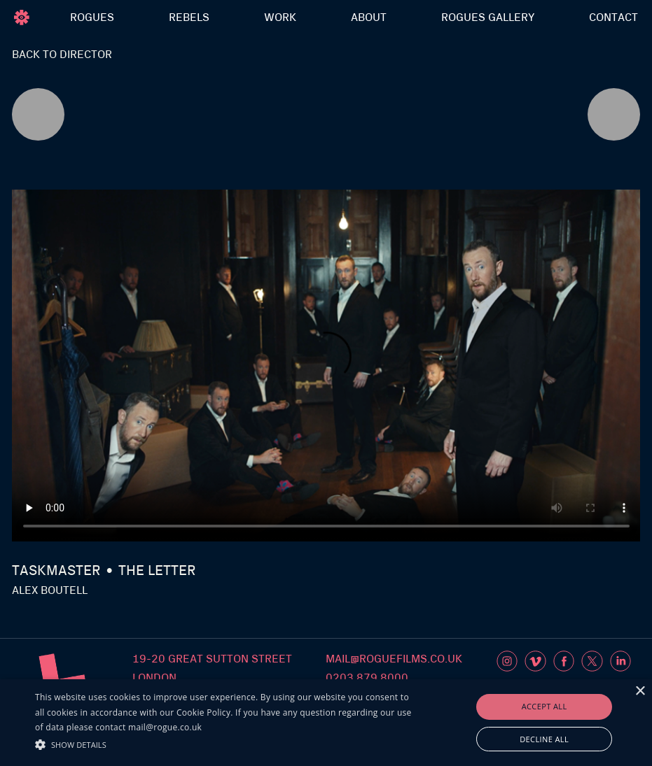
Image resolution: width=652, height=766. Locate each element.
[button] (224, 743)
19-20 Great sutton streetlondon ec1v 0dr (212, 677)
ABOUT (369, 17)
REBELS (189, 17)
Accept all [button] (544, 706)
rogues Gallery (487, 17)
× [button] (639, 691)
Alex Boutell (50, 590)
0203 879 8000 (367, 678)
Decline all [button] (544, 739)
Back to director (62, 54)
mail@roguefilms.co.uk (394, 659)
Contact (613, 17)
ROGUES (92, 17)
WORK (280, 17)
